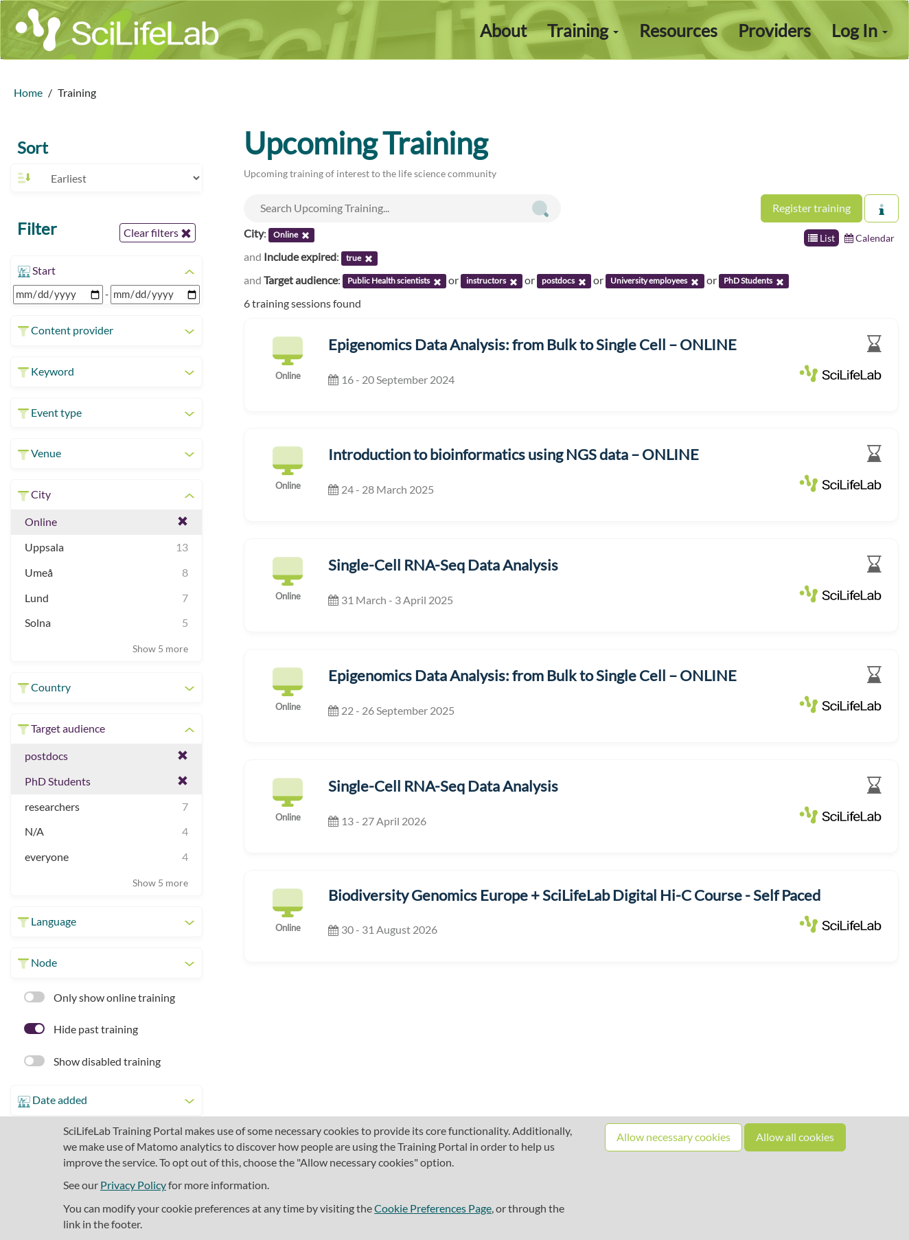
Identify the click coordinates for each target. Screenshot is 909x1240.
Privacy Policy (133, 1184)
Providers (774, 30)
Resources (678, 30)
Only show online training (99, 997)
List (821, 238)
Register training (811, 207)
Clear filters (158, 233)
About (503, 30)
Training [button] (583, 30)
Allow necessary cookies (673, 1136)
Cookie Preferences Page (433, 1208)
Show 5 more (160, 648)
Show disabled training (92, 1061)
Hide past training (81, 1028)
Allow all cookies (795, 1136)
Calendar (869, 238)
